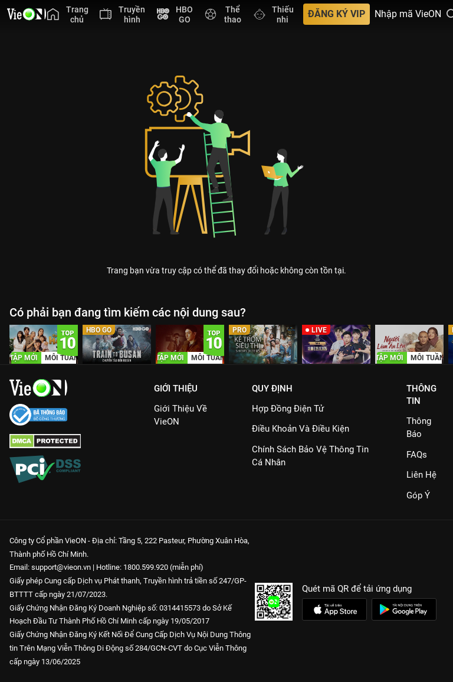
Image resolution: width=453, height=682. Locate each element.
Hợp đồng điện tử (288, 408)
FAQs (416, 454)
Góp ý (418, 495)
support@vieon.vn (61, 567)
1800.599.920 (145, 567)
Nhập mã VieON (408, 14)
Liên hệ (421, 474)
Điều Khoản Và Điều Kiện (300, 428)
